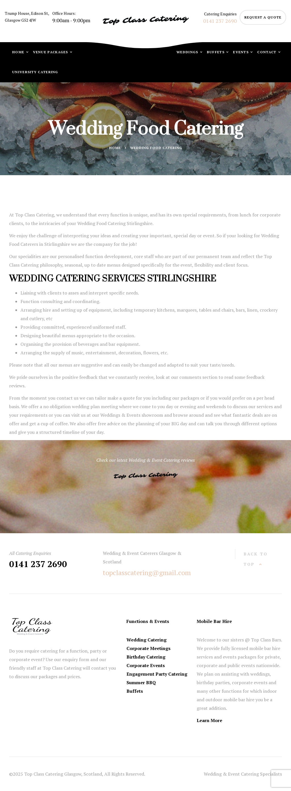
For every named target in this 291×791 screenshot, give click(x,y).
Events (241, 52)
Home (19, 52)
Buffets (216, 52)
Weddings (187, 52)
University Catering (35, 72)
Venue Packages (51, 52)
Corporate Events (145, 665)
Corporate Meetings (148, 648)
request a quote (262, 17)
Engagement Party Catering (156, 674)
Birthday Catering (145, 657)
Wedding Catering (146, 640)
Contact (267, 52)
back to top (256, 559)
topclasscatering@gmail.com (147, 572)
